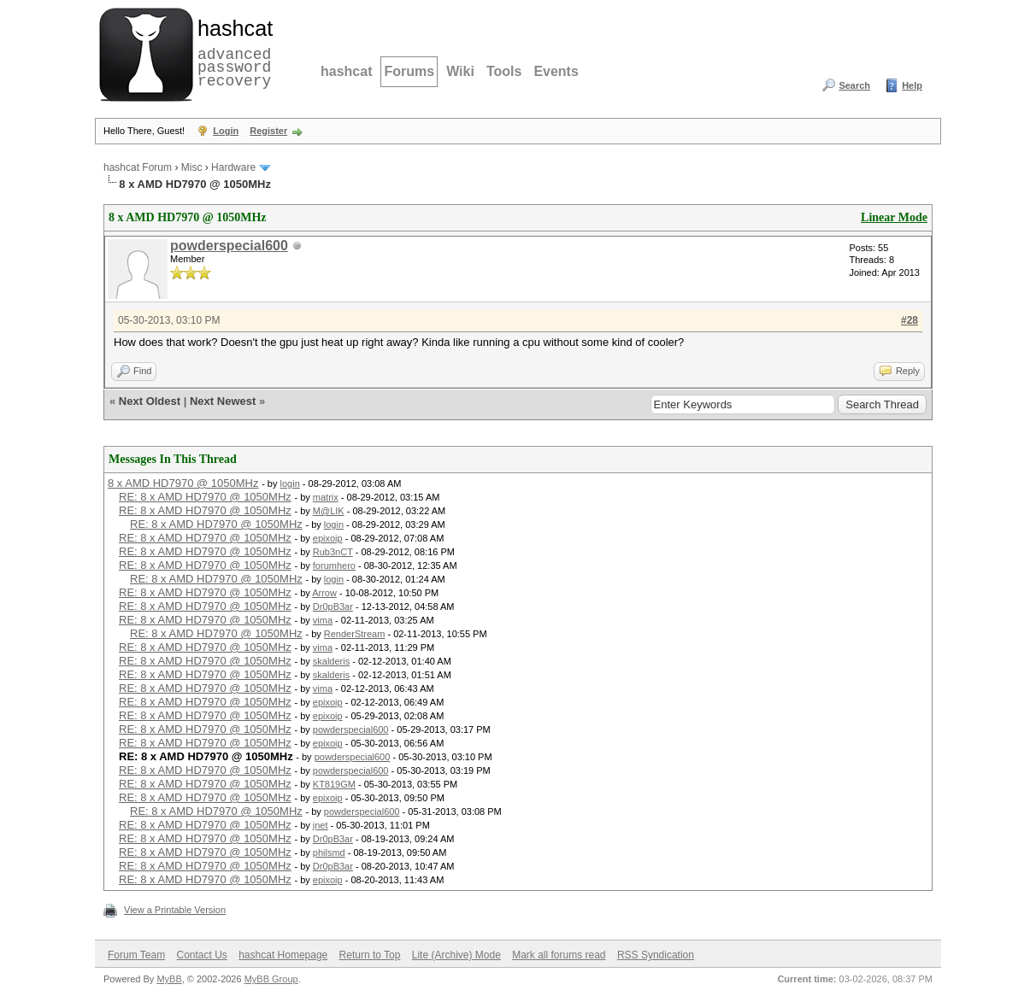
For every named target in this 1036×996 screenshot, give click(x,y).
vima (323, 620)
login (290, 483)
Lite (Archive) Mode (456, 955)
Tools (503, 71)
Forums (409, 71)
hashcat (346, 71)
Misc (192, 167)
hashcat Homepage (282, 955)
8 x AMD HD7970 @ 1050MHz (183, 483)
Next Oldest (149, 401)
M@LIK (328, 511)
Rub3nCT (333, 552)
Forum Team (136, 955)
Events (555, 71)
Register (268, 131)
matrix (325, 497)
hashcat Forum (137, 167)
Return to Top (370, 955)
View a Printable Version (175, 910)
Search (854, 85)
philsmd (329, 852)
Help (912, 85)
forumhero (334, 565)
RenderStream (355, 634)
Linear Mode (894, 217)
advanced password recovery (231, 52)
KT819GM (334, 784)
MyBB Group (271, 979)
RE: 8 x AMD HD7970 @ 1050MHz (205, 496)
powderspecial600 (229, 245)
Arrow (324, 593)
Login (225, 131)
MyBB (168, 979)
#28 (909, 320)
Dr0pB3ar (333, 606)
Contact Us (201, 955)
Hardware (233, 167)
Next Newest (223, 401)
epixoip (328, 538)
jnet (320, 825)
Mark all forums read (558, 955)
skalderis (331, 661)
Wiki (460, 71)
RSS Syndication (655, 955)
